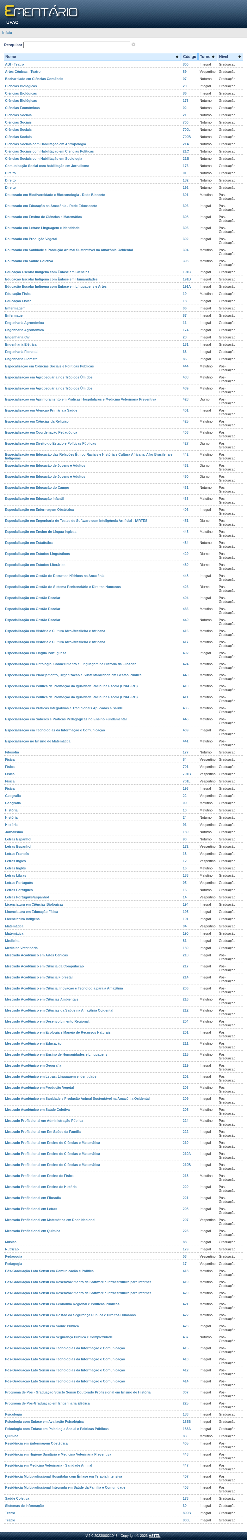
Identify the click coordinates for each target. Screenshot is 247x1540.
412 (185, 1370)
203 (185, 1087)
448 (185, 576)
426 (185, 587)
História (11, 810)
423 (185, 1326)
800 (185, 64)
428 (185, 399)
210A (187, 1154)
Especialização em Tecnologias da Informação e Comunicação (55, 730)
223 (185, 1231)
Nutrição (12, 1249)
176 (185, 166)
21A (186, 144)
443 (185, 1454)
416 (185, 631)
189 (185, 832)
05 (185, 883)
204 (185, 1021)
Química (11, 1436)
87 (185, 315)
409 (185, 730)
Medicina (12, 941)
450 (185, 476)
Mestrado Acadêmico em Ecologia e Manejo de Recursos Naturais (58, 1032)
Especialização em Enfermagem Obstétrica (39, 509)
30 (185, 1506)
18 (185, 301)
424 (185, 664)
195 (185, 912)
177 (185, 752)
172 (185, 846)
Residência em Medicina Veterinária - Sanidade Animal (48, 1465)
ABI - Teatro (14, 64)
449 (185, 620)
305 (185, 228)
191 (185, 919)
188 (185, 875)
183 (185, 1414)
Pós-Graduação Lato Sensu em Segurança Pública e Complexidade (59, 1337)
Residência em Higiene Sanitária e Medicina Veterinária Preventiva (58, 1454)
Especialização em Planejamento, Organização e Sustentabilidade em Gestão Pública (73, 675)
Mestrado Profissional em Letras (31, 1209)
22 (185, 796)
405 (185, 1443)
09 (185, 803)
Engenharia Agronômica (24, 323)
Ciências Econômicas (22, 108)
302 (185, 239)
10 (185, 810)
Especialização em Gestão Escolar (32, 598)
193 (185, 788)
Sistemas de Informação (24, 1506)
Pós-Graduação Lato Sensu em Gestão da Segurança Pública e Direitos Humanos (70, 1315)
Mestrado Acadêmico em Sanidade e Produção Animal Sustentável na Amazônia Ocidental (77, 1098)
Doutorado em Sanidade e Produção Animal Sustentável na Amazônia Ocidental (69, 250)
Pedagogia (13, 1256)
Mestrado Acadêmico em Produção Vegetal (39, 1087)
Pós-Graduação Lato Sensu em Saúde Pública (42, 1326)
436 (185, 609)
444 (185, 366)
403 (185, 432)
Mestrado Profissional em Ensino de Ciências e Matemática (52, 1143)
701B (187, 774)
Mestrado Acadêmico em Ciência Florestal (38, 977)
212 (185, 1010)
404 (185, 598)
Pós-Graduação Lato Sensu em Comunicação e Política (49, 1271)
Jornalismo (14, 832)
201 (185, 1032)
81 (185, 941)
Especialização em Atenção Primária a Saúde (41, 410)
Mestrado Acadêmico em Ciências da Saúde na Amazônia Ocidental (59, 1010)
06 (185, 308)
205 (185, 1109)
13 (185, 854)
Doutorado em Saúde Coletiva (29, 261)
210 (185, 1143)
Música (10, 1242)
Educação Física (18, 294)
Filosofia (12, 752)
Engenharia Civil (18, 337)
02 (185, 108)
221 (185, 1198)
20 (185, 86)
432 (185, 465)
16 (185, 868)
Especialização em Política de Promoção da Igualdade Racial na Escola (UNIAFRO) (71, 686)
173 (185, 100)
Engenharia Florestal (21, 352)
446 (185, 719)
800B (187, 1513)
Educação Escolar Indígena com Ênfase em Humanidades (51, 279)
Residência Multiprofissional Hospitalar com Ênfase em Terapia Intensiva (63, 1476)
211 (185, 1043)
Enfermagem (15, 308)
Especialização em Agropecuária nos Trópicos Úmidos (49, 377)
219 (185, 1065)
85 (185, 359)
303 (185, 261)
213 (185, 1176)
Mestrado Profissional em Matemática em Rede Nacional (50, 1220)
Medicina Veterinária (21, 948)
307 (185, 1392)
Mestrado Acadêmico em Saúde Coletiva (37, 1109)
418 (185, 1271)
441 (185, 741)
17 (185, 1264)
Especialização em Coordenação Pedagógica (41, 432)
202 (185, 1076)
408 (185, 1487)
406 (185, 509)
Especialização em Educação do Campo (37, 487)
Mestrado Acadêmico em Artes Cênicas (36, 955)
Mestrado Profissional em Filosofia (33, 1198)
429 (185, 554)
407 (185, 1476)
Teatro (10, 1513)
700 (185, 122)
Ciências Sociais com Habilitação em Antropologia (45, 144)
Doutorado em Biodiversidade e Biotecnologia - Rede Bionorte (55, 195)
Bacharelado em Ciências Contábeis (34, 79)
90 (185, 839)
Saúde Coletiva (17, 1498)
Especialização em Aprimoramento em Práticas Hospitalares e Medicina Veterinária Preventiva (80, 399)
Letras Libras (15, 875)
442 (185, 454)
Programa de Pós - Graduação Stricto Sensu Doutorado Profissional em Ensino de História (78, 1392)
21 (185, 115)
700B (187, 137)
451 (185, 520)
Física (10, 759)
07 (185, 79)
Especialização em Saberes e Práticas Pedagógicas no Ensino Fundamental (66, 719)
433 (185, 498)
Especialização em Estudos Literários (35, 565)
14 (185, 897)
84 (185, 759)
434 (185, 543)
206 (185, 988)
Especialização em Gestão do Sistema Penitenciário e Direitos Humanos (63, 587)
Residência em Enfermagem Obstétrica (36, 1443)
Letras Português (19, 883)
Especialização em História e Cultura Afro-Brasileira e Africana (55, 631)
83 (185, 1436)
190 (185, 933)
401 (185, 410)
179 (185, 1249)
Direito (10, 173)
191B (187, 279)
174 (185, 330)
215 (185, 1054)
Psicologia (13, 1414)
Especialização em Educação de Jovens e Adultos (45, 465)
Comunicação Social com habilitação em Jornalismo (47, 166)
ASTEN (154, 1535)
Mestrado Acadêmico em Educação (33, 1043)
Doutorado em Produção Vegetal (31, 239)
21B (186, 158)
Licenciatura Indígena (22, 919)
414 (185, 1381)
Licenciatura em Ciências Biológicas (34, 904)
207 (185, 1220)
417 (185, 642)
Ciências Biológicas (21, 86)
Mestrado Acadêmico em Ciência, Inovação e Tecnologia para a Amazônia (64, 988)
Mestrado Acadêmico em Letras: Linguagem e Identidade (50, 1076)
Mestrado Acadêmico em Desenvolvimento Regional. (47, 1021)
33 (185, 352)
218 (185, 955)
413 (185, 1359)
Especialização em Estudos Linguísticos (37, 554)
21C (186, 151)
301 (185, 195)
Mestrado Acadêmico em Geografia (33, 1065)
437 (185, 1337)
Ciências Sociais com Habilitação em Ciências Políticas (49, 151)
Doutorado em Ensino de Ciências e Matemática (43, 217)
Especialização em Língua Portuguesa (35, 653)
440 (185, 675)
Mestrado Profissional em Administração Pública (44, 1120)
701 (185, 767)
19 (185, 294)
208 (185, 1209)
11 (185, 323)
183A (187, 1429)
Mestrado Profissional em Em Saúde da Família (43, 1131)
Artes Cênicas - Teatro (22, 71)
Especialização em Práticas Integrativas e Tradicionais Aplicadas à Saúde (64, 708)
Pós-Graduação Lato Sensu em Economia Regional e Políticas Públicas (62, 1304)
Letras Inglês (15, 861)
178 (185, 1498)
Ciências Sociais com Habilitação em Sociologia (43, 158)
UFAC (12, 22)
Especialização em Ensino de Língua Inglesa (41, 532)
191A (187, 286)
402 (185, 653)
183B (187, 1421)
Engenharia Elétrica (21, 344)
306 (185, 206)
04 (185, 926)
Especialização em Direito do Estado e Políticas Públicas (50, 443)
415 (185, 1348)
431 (185, 487)
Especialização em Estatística (28, 543)
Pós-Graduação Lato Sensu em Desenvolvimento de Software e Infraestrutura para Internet (78, 1282)
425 (185, 421)
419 (185, 1282)
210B (187, 1165)
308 (185, 217)
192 (185, 187)
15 (185, 890)
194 (185, 904)
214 (185, 977)
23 (185, 337)
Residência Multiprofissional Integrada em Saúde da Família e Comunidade (65, 1487)
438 (185, 377)
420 (185, 1293)
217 (185, 966)
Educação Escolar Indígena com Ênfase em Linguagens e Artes (56, 286)
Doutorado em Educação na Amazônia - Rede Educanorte (51, 206)
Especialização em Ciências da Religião (37, 421)
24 (185, 817)
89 (185, 71)
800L (186, 1520)
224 (185, 1120)
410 (185, 686)
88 (185, 1242)
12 (185, 861)
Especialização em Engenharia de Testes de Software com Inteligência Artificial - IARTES (76, 520)
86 (185, 93)
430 (185, 565)
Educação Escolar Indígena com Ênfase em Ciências (47, 272)
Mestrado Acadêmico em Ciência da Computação (44, 966)
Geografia (13, 796)
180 (185, 948)
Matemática (14, 926)
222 (185, 1131)
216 (185, 999)
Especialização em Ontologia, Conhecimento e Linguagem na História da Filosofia (71, 664)
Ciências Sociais (18, 115)
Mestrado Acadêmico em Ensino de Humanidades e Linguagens (56, 1054)
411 (185, 697)
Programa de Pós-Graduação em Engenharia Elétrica (47, 1403)
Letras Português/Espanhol (27, 897)
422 (185, 1315)
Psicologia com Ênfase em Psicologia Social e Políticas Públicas (57, 1429)
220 (185, 1187)
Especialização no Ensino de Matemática (38, 741)
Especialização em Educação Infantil (34, 498)
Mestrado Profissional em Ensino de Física (39, 1176)
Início (7, 33)
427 (185, 443)
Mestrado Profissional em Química (32, 1231)
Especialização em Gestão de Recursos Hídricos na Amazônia (54, 576)
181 (185, 344)
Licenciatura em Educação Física (31, 912)
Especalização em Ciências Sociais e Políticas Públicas (49, 366)
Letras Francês (17, 854)
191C (187, 272)
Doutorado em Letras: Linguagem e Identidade (42, 228)
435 (185, 708)
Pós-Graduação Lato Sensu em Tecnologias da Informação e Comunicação (65, 1348)
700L (186, 129)
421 (185, 1304)
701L (186, 781)
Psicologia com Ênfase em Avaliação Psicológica (44, 1421)
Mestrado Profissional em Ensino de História (41, 1187)
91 (185, 825)
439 (185, 388)
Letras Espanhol (18, 839)
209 (185, 1098)
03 (185, 1256)
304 (185, 250)
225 (185, 1403)
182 (185, 180)
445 (185, 532)
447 (185, 1465)
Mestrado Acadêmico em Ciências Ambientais (41, 999)
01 (185, 173)
